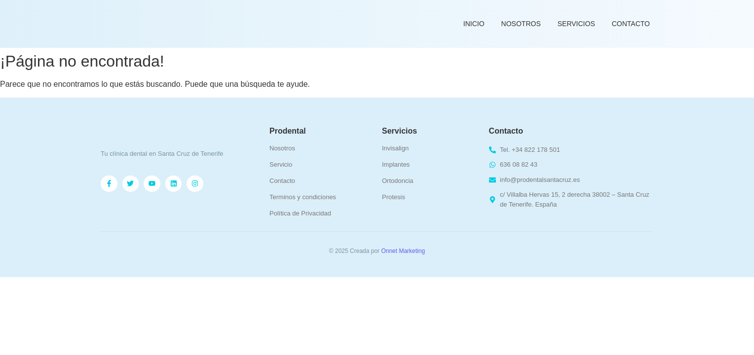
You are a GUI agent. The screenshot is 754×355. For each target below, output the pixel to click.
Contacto (631, 24)
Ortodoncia (398, 180)
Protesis (393, 197)
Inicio (474, 24)
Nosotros (521, 24)
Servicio (280, 164)
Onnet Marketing (403, 251)
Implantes (396, 164)
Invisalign (395, 148)
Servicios (576, 24)
